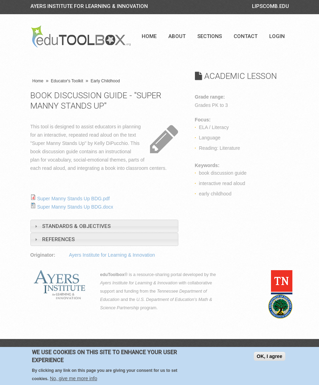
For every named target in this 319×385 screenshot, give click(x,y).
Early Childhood (105, 81)
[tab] (104, 226)
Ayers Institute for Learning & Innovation (89, 6)
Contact (245, 36)
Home (149, 36)
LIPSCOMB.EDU (270, 6)
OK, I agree (269, 356)
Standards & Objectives (76, 226)
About (177, 36)
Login (277, 36)
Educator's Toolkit (67, 81)
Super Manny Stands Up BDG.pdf (73, 198)
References (58, 239)
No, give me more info (73, 378)
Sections (209, 36)
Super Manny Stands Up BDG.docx (75, 207)
